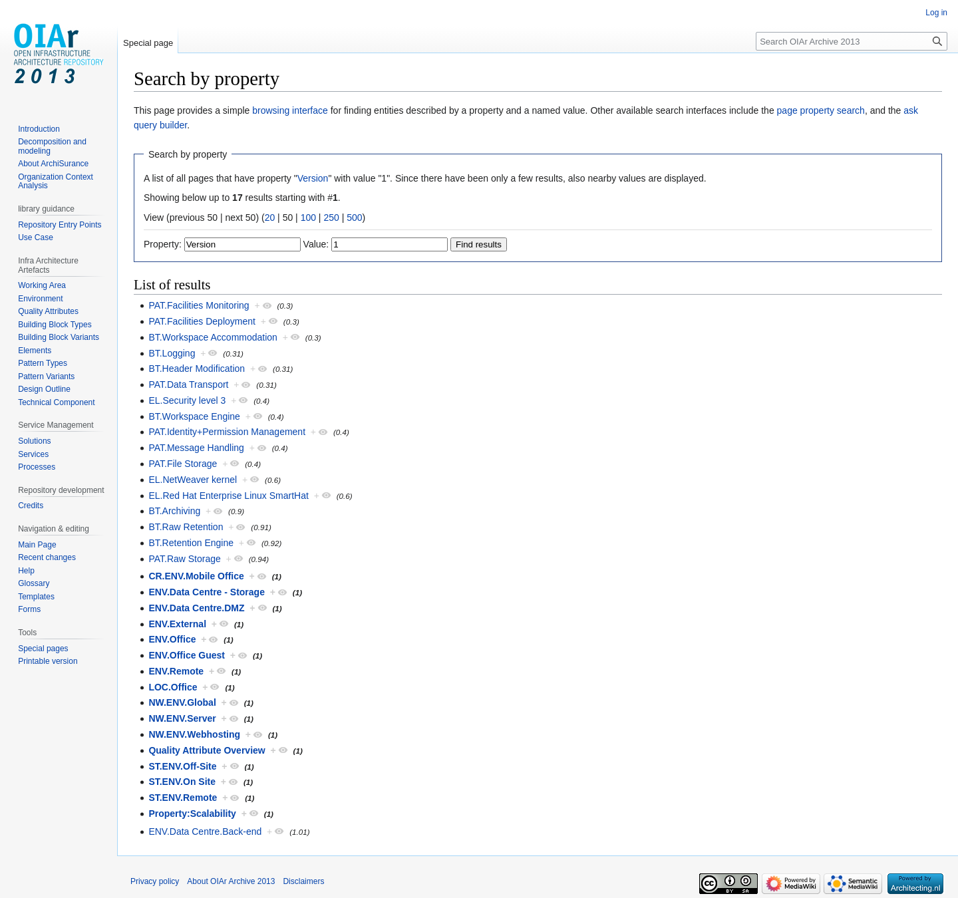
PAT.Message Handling (195, 447)
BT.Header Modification (196, 368)
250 (331, 217)
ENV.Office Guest (186, 655)
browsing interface (290, 110)
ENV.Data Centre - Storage (206, 592)
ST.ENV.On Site (182, 781)
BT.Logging (171, 353)
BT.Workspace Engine (194, 416)
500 (354, 217)
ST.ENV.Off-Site (182, 766)
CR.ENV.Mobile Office (195, 576)
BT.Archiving (174, 511)
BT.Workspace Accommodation (212, 337)
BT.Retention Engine (191, 542)
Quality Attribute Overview (206, 750)
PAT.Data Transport (188, 384)
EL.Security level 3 (187, 400)
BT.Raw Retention (185, 527)
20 (270, 217)
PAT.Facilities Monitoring (198, 305)
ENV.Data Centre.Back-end (204, 831)
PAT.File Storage (182, 463)
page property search (821, 110)
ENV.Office (172, 639)
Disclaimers (303, 881)
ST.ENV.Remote (182, 797)
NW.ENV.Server (182, 718)
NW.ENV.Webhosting (194, 734)
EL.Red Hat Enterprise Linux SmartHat (228, 495)
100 (308, 217)
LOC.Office (172, 687)
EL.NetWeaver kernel (192, 479)
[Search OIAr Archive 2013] (851, 41)
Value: (316, 244)
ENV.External (177, 624)
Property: (163, 244)
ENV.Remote (176, 671)
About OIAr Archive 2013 (231, 881)
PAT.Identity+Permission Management (226, 431)
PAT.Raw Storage (184, 558)
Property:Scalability (192, 813)
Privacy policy (154, 881)
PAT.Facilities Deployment (201, 321)
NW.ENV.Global (182, 702)
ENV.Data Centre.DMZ (196, 608)
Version (313, 178)
